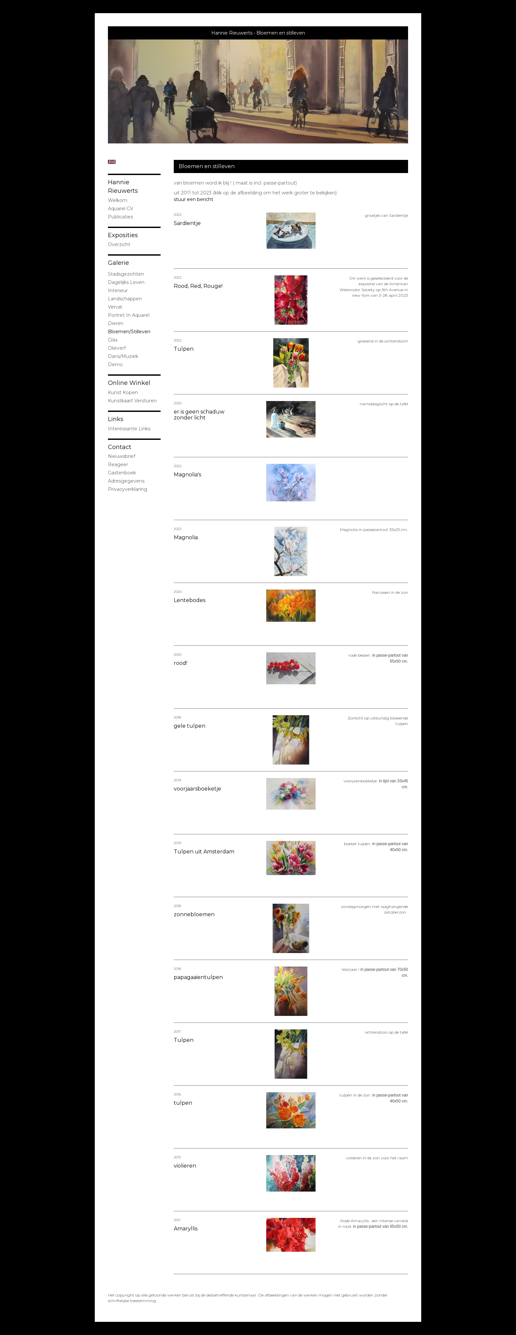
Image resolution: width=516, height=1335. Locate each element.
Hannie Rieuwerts (231, 33)
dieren (115, 323)
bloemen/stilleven (129, 332)
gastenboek (122, 473)
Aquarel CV (120, 209)
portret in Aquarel (128, 315)
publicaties (120, 217)
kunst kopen (123, 392)
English (112, 162)
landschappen (125, 299)
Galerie (118, 262)
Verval (115, 307)
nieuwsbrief (121, 456)
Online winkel (129, 383)
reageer (118, 464)
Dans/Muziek (123, 356)
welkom (117, 200)
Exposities (123, 235)
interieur (118, 290)
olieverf (117, 348)
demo (115, 364)
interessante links (129, 429)
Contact (119, 447)
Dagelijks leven (126, 282)
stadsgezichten (126, 274)
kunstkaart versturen (132, 401)
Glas (112, 340)
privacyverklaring (127, 489)
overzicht (119, 244)
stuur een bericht (193, 199)
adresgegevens (126, 481)
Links (115, 419)
